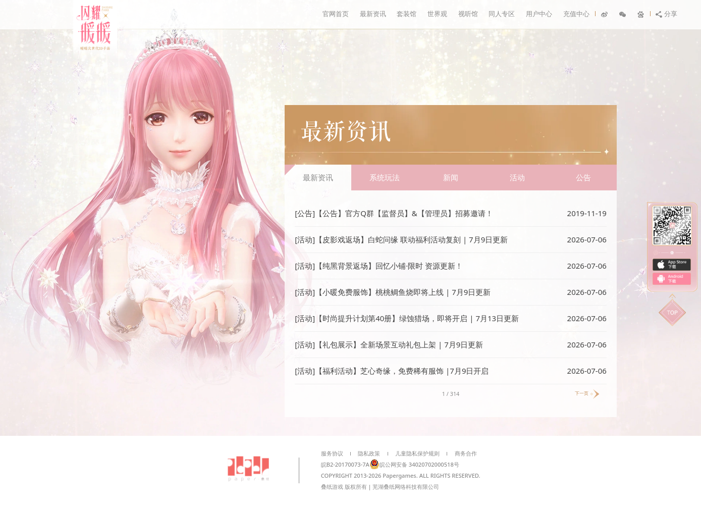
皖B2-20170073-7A (345, 464)
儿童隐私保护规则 (417, 453)
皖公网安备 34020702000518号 (414, 464)
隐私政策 (369, 453)
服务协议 (332, 453)
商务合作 (466, 453)
